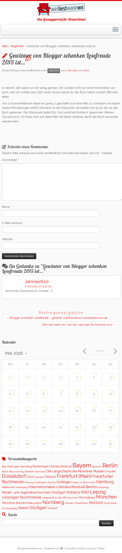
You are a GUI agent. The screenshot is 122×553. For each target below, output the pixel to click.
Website (7, 239)
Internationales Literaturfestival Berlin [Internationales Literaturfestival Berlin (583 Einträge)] (62, 487)
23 (94, 427)
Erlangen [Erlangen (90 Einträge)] (39, 477)
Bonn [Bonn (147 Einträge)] (5, 471)
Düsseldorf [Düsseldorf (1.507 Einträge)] (14, 476)
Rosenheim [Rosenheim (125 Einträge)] (81, 502)
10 (110, 394)
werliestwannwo (34, 548)
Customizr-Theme (95, 548)
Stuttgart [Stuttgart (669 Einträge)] (38, 507)
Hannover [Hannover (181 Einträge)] (8, 487)
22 (77, 427)
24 (110, 427)
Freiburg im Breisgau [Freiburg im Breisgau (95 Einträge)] (36, 482)
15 (77, 410)
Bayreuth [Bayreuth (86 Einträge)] (96, 466)
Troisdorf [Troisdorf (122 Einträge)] (52, 508)
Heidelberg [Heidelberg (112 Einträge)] (21, 487)
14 (60, 410)
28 (27, 377)
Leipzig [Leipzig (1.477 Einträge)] (98, 492)
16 (93, 410)
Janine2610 (37, 281)
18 (10, 427)
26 (27, 444)
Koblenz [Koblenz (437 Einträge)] (73, 492)
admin (85, 70)
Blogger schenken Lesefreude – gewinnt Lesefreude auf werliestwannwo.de (56, 317)
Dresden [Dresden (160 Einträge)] (110, 471)
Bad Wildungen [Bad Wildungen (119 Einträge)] (11, 466)
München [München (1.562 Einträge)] (106, 497)
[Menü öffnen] (115, 30)
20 (44, 427)
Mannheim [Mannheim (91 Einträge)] (73, 498)
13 (43, 410)
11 (10, 410)
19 (27, 427)
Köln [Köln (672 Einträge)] (85, 492)
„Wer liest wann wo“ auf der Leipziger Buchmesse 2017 (78, 324)
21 (60, 427)
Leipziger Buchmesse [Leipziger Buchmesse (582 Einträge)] (21, 497)
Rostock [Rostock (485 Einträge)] (96, 502)
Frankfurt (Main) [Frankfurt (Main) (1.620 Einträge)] (74, 476)
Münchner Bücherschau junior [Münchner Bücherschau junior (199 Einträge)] (22, 502)
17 (110, 410)
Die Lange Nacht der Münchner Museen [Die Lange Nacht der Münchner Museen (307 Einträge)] (75, 471)
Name (6, 206)
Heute (100, 351)
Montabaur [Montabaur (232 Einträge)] (87, 497)
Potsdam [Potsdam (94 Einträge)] (69, 503)
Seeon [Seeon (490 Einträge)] (23, 508)
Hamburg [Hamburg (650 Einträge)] (105, 481)
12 (27, 410)
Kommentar (10, 160)
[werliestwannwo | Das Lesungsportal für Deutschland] (61, 9)
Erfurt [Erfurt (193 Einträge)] (30, 476)
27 (10, 377)
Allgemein (17, 46)
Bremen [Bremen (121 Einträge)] (29, 471)
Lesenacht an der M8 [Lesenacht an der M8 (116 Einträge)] (54, 497)
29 (44, 377)
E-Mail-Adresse (13, 223)
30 (60, 377)
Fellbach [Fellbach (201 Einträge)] (50, 476)
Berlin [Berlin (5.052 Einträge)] (110, 465)
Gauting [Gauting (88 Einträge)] (51, 482)
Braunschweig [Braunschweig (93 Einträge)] (16, 471)
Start (5, 46)
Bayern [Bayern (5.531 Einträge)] (81, 465)
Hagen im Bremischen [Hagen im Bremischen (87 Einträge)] (83, 482)
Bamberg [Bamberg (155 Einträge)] (26, 466)
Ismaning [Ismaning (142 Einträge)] (103, 487)
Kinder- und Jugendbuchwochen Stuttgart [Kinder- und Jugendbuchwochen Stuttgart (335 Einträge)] (34, 492)
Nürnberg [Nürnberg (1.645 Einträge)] (53, 502)
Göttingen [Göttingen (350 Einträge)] (64, 482)
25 (10, 444)
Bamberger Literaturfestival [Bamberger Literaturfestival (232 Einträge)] (52, 466)
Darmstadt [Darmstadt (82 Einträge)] (40, 471)
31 (110, 443)
